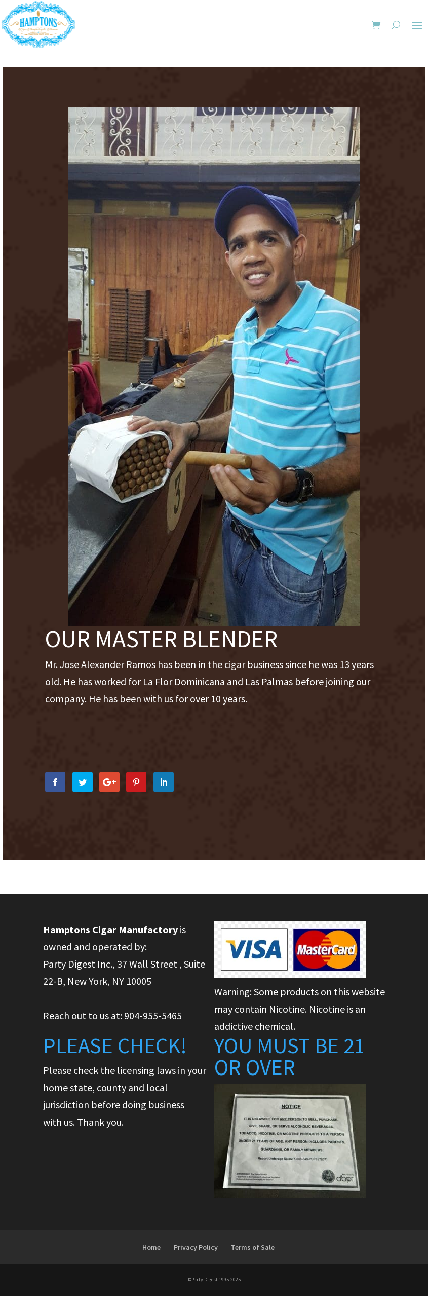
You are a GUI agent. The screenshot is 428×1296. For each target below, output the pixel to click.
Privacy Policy (196, 1247)
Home (151, 1247)
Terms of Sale (253, 1247)
